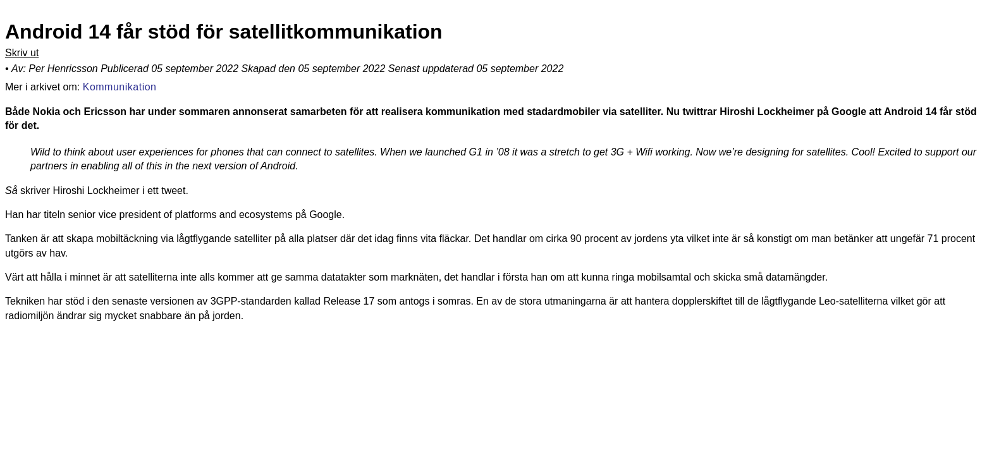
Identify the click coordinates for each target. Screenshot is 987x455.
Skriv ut (22, 52)
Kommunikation (120, 86)
